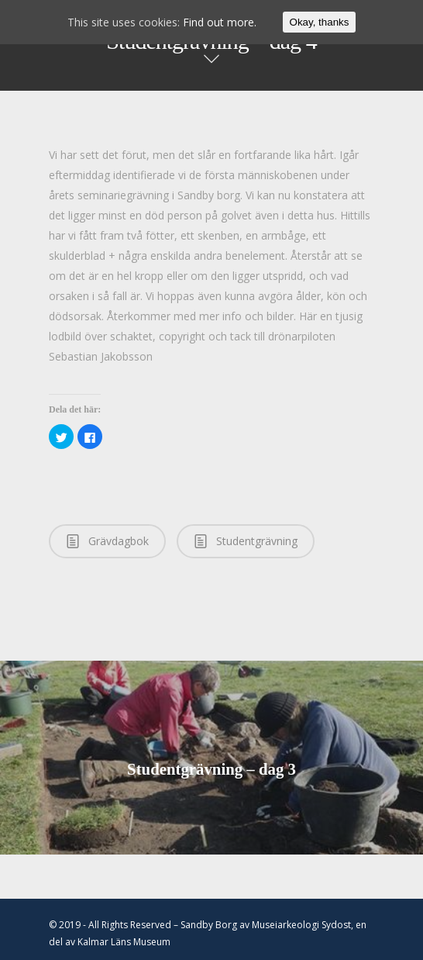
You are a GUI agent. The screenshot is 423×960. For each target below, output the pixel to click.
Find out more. (219, 22)
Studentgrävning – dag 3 (211, 758)
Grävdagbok (107, 540)
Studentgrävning (245, 540)
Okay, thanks (319, 22)
